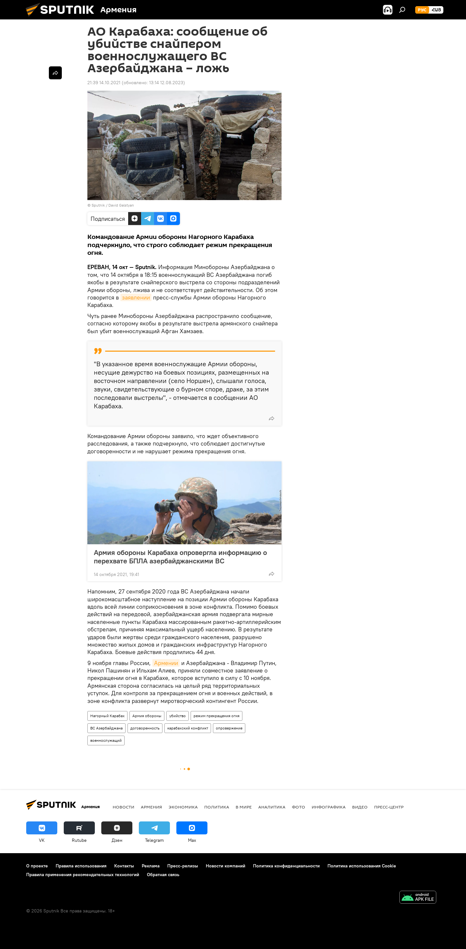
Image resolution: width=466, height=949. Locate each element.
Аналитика (271, 807)
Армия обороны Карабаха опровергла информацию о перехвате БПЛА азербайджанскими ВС (180, 556)
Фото (298, 807)
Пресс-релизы (182, 866)
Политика (216, 807)
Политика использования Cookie (361, 866)
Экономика (183, 807)
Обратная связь (163, 874)
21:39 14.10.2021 (103, 82)
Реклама (151, 866)
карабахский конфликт (187, 728)
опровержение (229, 728)
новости (123, 807)
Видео (360, 807)
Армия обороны (146, 715)
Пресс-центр (389, 807)
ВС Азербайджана (106, 728)
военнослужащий (106, 740)
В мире (244, 807)
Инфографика (329, 807)
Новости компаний (225, 866)
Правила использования (81, 866)
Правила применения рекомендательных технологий (82, 874)
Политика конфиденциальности (286, 866)
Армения (151, 807)
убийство (177, 715)
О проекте (37, 866)
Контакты (124, 866)
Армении (166, 663)
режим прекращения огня (216, 715)
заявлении (136, 297)
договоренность (145, 728)
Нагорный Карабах (107, 715)
